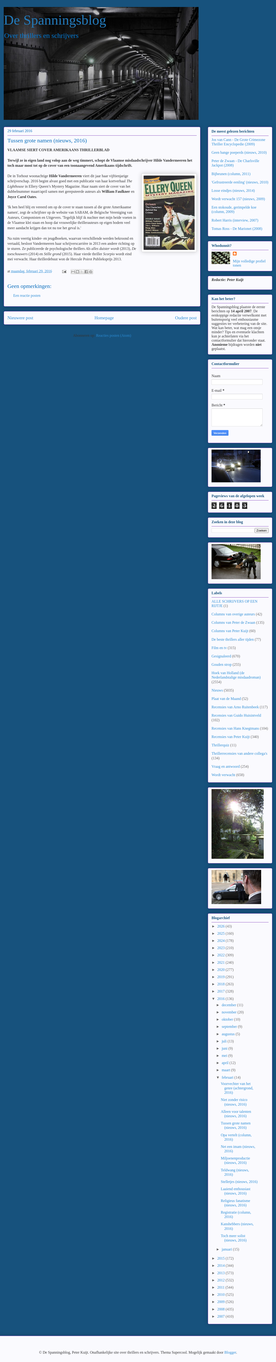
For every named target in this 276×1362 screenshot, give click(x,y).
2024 (221, 941)
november (229, 1012)
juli (225, 1041)
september (230, 1027)
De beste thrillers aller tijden (233, 639)
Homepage (104, 317)
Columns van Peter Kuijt (230, 631)
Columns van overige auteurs (233, 614)
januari (227, 1249)
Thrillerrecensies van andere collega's (239, 753)
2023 (221, 948)
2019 (221, 977)
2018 (221, 984)
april (225, 1063)
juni (225, 1048)
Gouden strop (222, 664)
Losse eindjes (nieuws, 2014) (233, 191)
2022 (221, 955)
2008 (221, 1309)
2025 (221, 933)
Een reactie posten (26, 295)
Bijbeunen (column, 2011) (231, 174)
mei (225, 1056)
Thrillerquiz (220, 745)
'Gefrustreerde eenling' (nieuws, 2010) (240, 182)
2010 (221, 1295)
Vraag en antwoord (226, 766)
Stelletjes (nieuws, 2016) (239, 1182)
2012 (221, 1280)
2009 (221, 1302)
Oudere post (186, 317)
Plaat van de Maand (226, 699)
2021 (221, 962)
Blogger (230, 1352)
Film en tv (219, 648)
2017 (221, 991)
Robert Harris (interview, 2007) (235, 220)
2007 (221, 1316)
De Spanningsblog (55, 20)
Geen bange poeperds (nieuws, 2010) (239, 152)
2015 (221, 1258)
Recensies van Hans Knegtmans (235, 728)
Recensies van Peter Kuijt (231, 737)
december (229, 1005)
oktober (228, 1019)
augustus (229, 1034)
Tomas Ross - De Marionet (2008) (237, 229)
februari (228, 1077)
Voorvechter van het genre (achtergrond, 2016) (237, 1088)
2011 (221, 1287)
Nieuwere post (20, 317)
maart (226, 1070)
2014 (221, 1265)
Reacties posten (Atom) (113, 335)
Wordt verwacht (223, 775)
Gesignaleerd (221, 656)
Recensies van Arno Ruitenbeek (235, 707)
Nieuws (217, 690)
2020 (221, 970)
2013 (221, 1273)
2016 (221, 999)
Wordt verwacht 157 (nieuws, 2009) (238, 199)
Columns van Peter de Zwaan (233, 622)
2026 (221, 926)
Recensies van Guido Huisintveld (236, 715)
